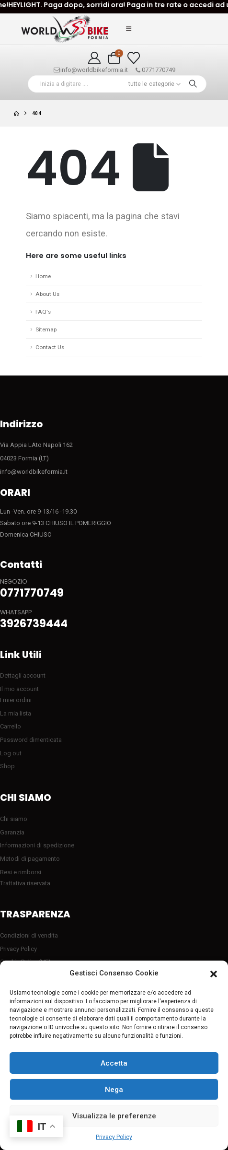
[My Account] (94, 58)
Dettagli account (23, 675)
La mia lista (15, 713)
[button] (213, 973)
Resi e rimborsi (20, 872)
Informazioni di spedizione (37, 845)
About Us (47, 294)
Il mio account (19, 688)
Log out (11, 753)
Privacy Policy (114, 1137)
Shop (7, 766)
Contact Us (49, 347)
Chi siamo (13, 818)
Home (43, 276)
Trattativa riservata (25, 883)
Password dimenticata (31, 739)
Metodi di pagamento (30, 858)
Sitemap (46, 329)
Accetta (114, 1063)
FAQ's (43, 311)
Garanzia (12, 832)
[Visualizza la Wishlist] (133, 58)
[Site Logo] (65, 28)
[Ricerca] (193, 84)
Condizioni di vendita (29, 935)
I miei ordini (16, 700)
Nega (114, 1089)
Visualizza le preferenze (114, 1116)
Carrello (10, 726)
